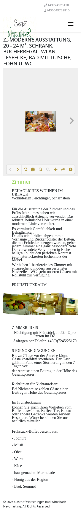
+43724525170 (58, 5)
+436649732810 (58, 10)
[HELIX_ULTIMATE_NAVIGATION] (70, 23)
